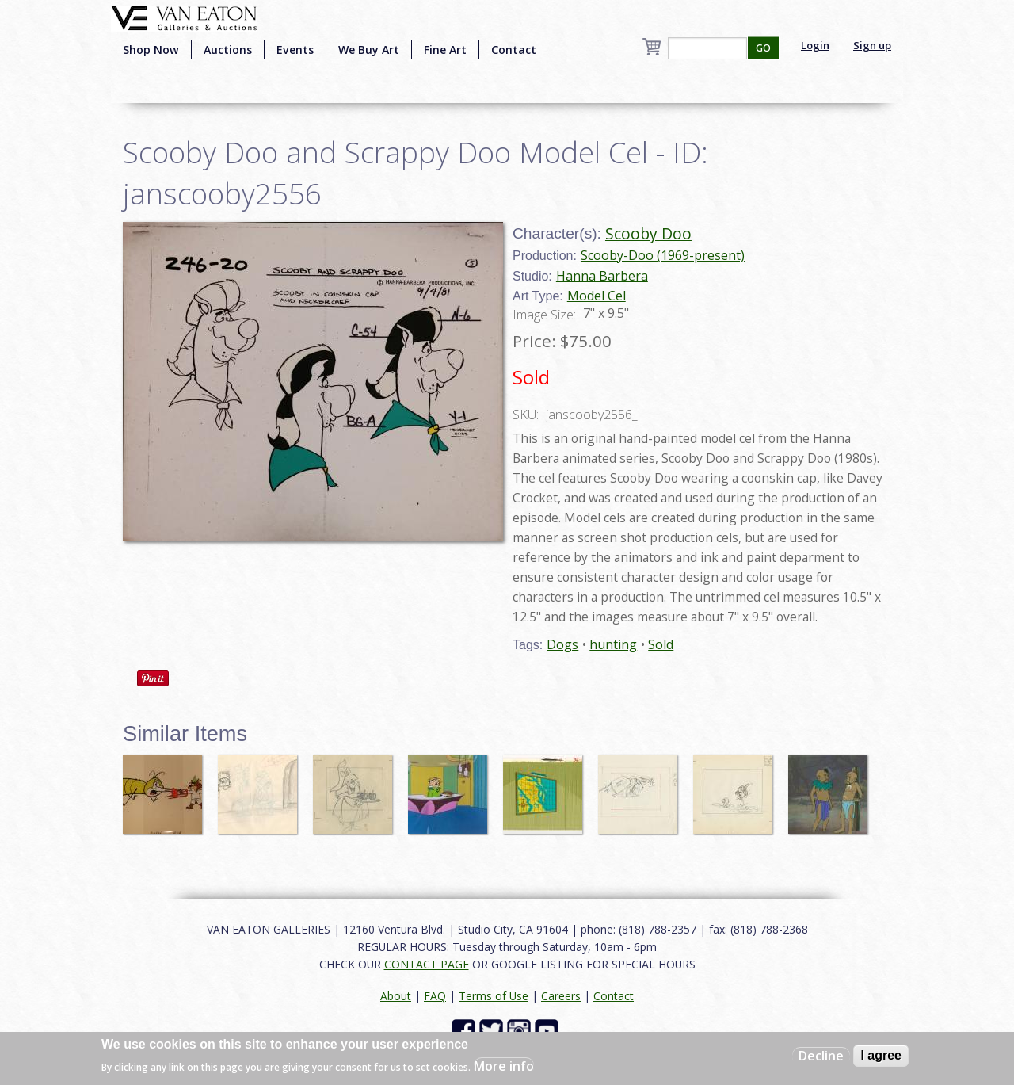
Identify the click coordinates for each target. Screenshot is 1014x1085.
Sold (660, 644)
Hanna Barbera (602, 276)
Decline (821, 1055)
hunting (613, 644)
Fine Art (445, 49)
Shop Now (151, 49)
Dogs (562, 644)
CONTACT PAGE (426, 964)
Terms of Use (493, 995)
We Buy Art (368, 49)
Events (295, 49)
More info (504, 1066)
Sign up (872, 45)
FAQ (435, 995)
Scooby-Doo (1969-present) (663, 255)
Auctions (228, 49)
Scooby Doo (648, 233)
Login (815, 45)
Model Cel (596, 295)
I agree (881, 1055)
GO (763, 48)
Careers (561, 995)
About (395, 995)
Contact (513, 49)
